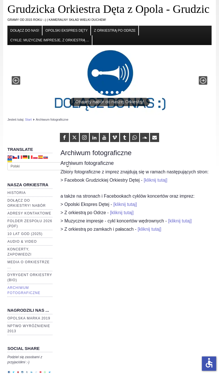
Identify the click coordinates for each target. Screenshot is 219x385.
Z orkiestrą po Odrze (114, 31)
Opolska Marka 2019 (28, 318)
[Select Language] (38, 166)
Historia (16, 193)
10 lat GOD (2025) (24, 234)
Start (28, 119)
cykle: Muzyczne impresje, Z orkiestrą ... (49, 40)
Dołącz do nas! (24, 31)
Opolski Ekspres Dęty (66, 31)
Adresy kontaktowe (29, 213)
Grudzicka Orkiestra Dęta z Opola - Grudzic (108, 9)
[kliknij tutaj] (155, 180)
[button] (109, 80)
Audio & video (22, 242)
